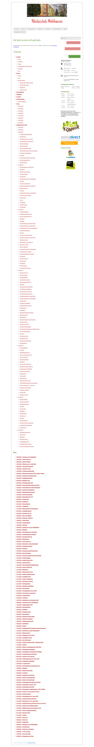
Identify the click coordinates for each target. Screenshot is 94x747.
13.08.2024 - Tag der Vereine (22, 520)
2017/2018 (20, 115)
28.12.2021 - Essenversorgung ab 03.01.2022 (26, 698)
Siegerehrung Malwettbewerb (26, 366)
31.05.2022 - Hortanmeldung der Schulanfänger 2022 (28, 666)
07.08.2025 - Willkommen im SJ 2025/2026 (26, 464)
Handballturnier (23, 308)
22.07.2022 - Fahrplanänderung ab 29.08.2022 (26, 654)
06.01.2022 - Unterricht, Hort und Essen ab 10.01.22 (27, 691)
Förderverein (40, 29)
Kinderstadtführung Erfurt (25, 305)
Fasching (22, 181)
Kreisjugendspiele (23, 348)
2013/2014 (20, 430)
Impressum (15, 742)
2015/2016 (20, 120)
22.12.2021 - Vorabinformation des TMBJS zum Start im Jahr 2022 (31, 703)
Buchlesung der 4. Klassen (25, 251)
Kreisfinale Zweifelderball (25, 153)
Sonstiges (20, 68)
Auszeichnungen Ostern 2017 (26, 294)
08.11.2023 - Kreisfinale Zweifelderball (24, 586)
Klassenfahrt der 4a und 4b (26, 291)
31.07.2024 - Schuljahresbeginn (23, 522)
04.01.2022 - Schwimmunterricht (23, 694)
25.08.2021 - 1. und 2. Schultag (23, 731)
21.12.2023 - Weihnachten (22, 569)
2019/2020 (20, 113)
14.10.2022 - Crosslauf (21, 644)
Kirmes (21, 200)
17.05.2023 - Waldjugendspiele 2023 (24, 605)
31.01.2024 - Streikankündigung (23, 558)
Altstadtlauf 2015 (24, 394)
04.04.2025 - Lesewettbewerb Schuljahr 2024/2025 (27, 485)
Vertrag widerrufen (31, 742)
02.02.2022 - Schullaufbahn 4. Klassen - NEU (26, 684)
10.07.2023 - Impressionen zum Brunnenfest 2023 (27, 600)
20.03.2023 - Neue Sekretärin (22, 614)
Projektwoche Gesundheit (25, 195)
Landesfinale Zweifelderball (26, 134)
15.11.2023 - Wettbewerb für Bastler (24, 581)
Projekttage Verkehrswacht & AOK (27, 158)
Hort (19, 71)
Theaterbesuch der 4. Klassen (26, 139)
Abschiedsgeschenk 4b (25, 352)
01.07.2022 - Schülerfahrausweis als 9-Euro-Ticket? (27, 659)
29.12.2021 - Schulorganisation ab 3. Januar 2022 (27, 696)
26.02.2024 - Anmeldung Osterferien (24, 546)
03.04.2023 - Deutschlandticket (23, 607)
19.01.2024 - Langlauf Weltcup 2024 (24, 560)
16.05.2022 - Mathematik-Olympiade (24, 670)
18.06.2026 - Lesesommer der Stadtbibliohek (26, 457)
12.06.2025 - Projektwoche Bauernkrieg (25, 471)
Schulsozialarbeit (31, 29)
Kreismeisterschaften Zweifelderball (28, 193)
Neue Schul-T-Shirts (24, 244)
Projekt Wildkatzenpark (25, 331)
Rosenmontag (23, 136)
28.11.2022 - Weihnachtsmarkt (23, 633)
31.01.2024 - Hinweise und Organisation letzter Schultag (28, 555)
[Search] (70, 38)
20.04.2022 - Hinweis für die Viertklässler (25, 680)
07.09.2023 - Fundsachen (22, 598)
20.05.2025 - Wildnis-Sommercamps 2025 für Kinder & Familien (30, 473)
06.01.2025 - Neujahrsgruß (22, 501)
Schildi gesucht (23, 427)
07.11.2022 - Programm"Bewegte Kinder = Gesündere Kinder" (29, 642)
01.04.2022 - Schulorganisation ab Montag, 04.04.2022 (28, 682)
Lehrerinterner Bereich (74, 56)
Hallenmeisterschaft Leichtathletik (27, 186)
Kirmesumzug (23, 261)
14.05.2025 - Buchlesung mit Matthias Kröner (26, 476)
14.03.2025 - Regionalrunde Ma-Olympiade (25, 492)
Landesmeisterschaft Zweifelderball (28, 179)
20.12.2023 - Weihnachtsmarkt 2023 (24, 572)
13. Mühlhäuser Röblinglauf (26, 289)
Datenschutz (20, 742)
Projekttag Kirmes (24, 258)
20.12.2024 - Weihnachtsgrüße (23, 504)
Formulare (48, 29)
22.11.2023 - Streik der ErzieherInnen (24, 579)
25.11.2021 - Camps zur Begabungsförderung (26, 710)
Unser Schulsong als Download (72, 48)
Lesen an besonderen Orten (26, 216)
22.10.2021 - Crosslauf (21, 715)
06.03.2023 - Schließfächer (22, 623)
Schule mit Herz (23, 90)
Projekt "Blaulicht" (24, 247)
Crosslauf (22, 155)
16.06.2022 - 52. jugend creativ (23, 663)
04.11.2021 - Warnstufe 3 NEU (23, 713)
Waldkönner (22, 87)
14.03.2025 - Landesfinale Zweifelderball (25, 490)
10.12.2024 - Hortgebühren (22, 506)
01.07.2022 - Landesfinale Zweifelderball (25, 661)
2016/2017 (20, 118)
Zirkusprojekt (23, 176)
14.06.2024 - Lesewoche (21, 525)
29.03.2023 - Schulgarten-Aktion (23, 612)
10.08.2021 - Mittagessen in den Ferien (24, 736)
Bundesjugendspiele (24, 212)
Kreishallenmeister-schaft (25, 444)
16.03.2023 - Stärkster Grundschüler (24, 619)
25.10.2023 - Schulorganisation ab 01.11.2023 (26, 591)
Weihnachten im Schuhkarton (26, 242)
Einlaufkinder (23, 197)
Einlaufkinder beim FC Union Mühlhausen (28, 228)
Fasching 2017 (23, 301)
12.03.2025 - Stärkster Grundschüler (24, 494)
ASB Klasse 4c (23, 317)
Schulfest (22, 350)
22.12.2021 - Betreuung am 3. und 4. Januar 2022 (27, 701)
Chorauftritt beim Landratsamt (26, 423)
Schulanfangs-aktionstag (25, 341)
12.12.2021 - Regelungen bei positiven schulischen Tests (28, 708)
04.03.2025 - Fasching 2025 (22, 499)
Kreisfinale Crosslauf (24, 390)
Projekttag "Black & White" (26, 235)
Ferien (19, 59)
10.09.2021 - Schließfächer (22, 722)
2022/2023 (20, 108)
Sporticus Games (23, 275)
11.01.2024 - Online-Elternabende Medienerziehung (27, 565)
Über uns (23, 29)
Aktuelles (17, 29)
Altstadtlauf (22, 202)
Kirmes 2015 (23, 392)
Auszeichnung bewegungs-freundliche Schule (29, 329)
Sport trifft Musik (24, 357)
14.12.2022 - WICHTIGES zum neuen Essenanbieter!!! (27, 630)
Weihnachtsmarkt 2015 (25, 380)
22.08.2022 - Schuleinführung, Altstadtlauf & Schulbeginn (29, 652)
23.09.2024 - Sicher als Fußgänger (23, 515)
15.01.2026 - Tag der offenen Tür (23, 459)
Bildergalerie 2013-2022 (20, 32)
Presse (65, 29)
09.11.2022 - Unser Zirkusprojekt (23, 640)
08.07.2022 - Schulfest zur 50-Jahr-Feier (25, 656)
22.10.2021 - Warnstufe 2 (22, 717)
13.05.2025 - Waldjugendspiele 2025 (24, 478)
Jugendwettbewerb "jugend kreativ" (28, 226)
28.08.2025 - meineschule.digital (23, 461)
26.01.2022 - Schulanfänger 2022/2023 (25, 687)
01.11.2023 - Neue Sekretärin (22, 588)
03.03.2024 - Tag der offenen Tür (23, 541)
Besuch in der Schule (24, 402)
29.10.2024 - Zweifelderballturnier (23, 511)
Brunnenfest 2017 (24, 273)
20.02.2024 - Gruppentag (21, 548)
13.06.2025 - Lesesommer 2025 (23, 469)
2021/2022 (20, 127)
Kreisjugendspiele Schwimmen (26, 141)
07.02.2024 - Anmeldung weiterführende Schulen (27, 551)
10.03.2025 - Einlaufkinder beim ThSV (24, 497)
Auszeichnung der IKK (24, 324)
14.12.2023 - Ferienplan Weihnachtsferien (25, 574)
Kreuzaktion (22, 256)
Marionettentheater (24, 143)
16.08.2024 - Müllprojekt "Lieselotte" (24, 518)
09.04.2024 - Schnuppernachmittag (24, 537)
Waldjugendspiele (23, 277)
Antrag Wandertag (22, 101)
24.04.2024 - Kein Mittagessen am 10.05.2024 (26, 532)
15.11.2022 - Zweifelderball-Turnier (24, 637)
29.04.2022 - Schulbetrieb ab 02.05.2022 (25, 675)
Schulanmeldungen (57, 29)
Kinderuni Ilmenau (24, 322)
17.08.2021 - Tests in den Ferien (23, 734)
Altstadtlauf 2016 (24, 338)
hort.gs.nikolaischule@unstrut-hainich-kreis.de (71, 80)
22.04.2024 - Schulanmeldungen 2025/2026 (26, 534)
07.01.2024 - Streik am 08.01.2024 (24, 567)
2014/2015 (20, 122)
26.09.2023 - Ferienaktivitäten (23, 595)
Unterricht (20, 61)
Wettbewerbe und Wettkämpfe (25, 66)
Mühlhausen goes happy (25, 432)
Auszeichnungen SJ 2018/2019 (27, 167)
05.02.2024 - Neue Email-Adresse (23, 553)
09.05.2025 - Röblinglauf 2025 (23, 480)
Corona (19, 64)
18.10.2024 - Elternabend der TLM (23, 513)
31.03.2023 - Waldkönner (21, 609)
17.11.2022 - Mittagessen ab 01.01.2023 (25, 635)
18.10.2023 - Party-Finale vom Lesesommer (26, 593)
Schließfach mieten (69, 143)
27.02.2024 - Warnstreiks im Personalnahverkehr (27, 544)
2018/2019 (20, 165)
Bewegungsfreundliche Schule (26, 82)
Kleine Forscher (23, 378)
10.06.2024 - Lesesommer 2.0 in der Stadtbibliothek (27, 527)
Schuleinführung (23, 162)
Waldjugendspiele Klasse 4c (26, 214)
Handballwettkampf (24, 404)
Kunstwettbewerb (24, 174)
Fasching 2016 (23, 373)
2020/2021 (20, 111)
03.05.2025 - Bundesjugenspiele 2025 (24, 483)
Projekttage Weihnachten (25, 148)
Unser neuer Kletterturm (25, 268)
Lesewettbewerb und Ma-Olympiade (27, 223)
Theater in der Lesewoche (25, 364)
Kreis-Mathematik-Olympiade (26, 287)
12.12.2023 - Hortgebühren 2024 (23, 576)
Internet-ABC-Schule (24, 85)
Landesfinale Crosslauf (25, 280)
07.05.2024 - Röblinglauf (21, 530)
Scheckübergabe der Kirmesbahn (27, 254)
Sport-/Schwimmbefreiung (73, 42)
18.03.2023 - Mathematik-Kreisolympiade (25, 616)
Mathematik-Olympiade (25, 172)
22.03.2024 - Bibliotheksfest (22, 539)
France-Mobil (22, 376)
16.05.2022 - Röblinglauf (21, 668)
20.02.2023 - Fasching (21, 626)
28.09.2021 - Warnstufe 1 (22, 720)
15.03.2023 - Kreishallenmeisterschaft (24, 621)
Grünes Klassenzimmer (25, 160)
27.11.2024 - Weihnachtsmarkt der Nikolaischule (27, 508)
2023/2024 (20, 106)
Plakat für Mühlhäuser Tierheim (27, 446)
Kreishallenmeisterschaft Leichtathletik (28, 383)
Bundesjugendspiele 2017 (25, 282)
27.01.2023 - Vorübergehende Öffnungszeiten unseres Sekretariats (31, 628)
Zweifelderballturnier (24, 441)
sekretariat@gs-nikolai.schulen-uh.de (71, 75)
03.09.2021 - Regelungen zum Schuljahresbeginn (27, 724)
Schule (19, 75)
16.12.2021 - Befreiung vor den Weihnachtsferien (27, 705)
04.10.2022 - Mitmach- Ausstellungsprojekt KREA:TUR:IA (28, 647)
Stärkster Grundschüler (25, 183)
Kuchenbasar (23, 416)
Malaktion (22, 284)
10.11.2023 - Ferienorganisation (23, 583)
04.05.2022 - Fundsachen (22, 673)
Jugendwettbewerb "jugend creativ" (28, 296)
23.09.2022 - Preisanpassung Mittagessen (25, 649)
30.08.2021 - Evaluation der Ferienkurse (25, 729)
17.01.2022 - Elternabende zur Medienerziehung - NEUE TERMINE (30, 689)
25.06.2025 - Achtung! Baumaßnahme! (24, 466)
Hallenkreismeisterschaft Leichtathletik (29, 151)
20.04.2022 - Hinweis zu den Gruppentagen (25, 677)
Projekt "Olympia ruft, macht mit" (27, 385)
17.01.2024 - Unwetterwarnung (23, 562)
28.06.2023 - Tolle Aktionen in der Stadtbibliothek (27, 602)
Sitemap (24, 742)
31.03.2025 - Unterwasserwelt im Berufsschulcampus (28, 487)
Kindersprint (22, 310)
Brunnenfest (22, 434)
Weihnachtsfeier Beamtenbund (26, 312)
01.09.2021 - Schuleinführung (22, 727)
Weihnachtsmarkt (24, 146)
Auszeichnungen (21, 80)
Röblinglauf (22, 169)
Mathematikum (23, 413)
